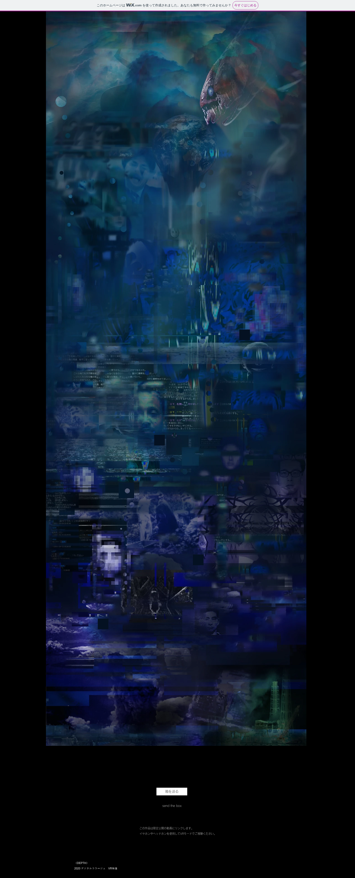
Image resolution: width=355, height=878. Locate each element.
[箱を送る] (172, 791)
